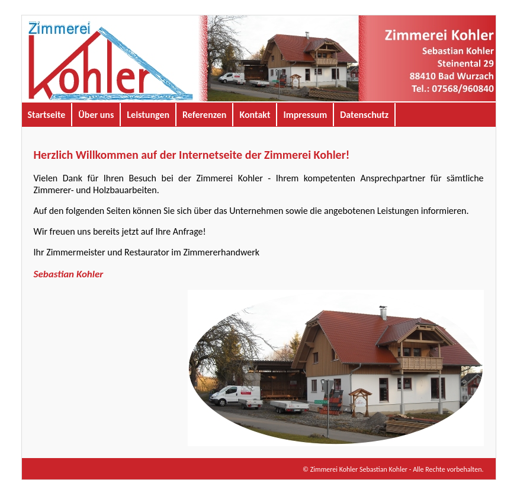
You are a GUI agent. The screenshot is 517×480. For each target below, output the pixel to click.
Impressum (305, 114)
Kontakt (254, 114)
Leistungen (148, 114)
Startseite (47, 114)
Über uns (96, 114)
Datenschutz (364, 114)
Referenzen (204, 114)
